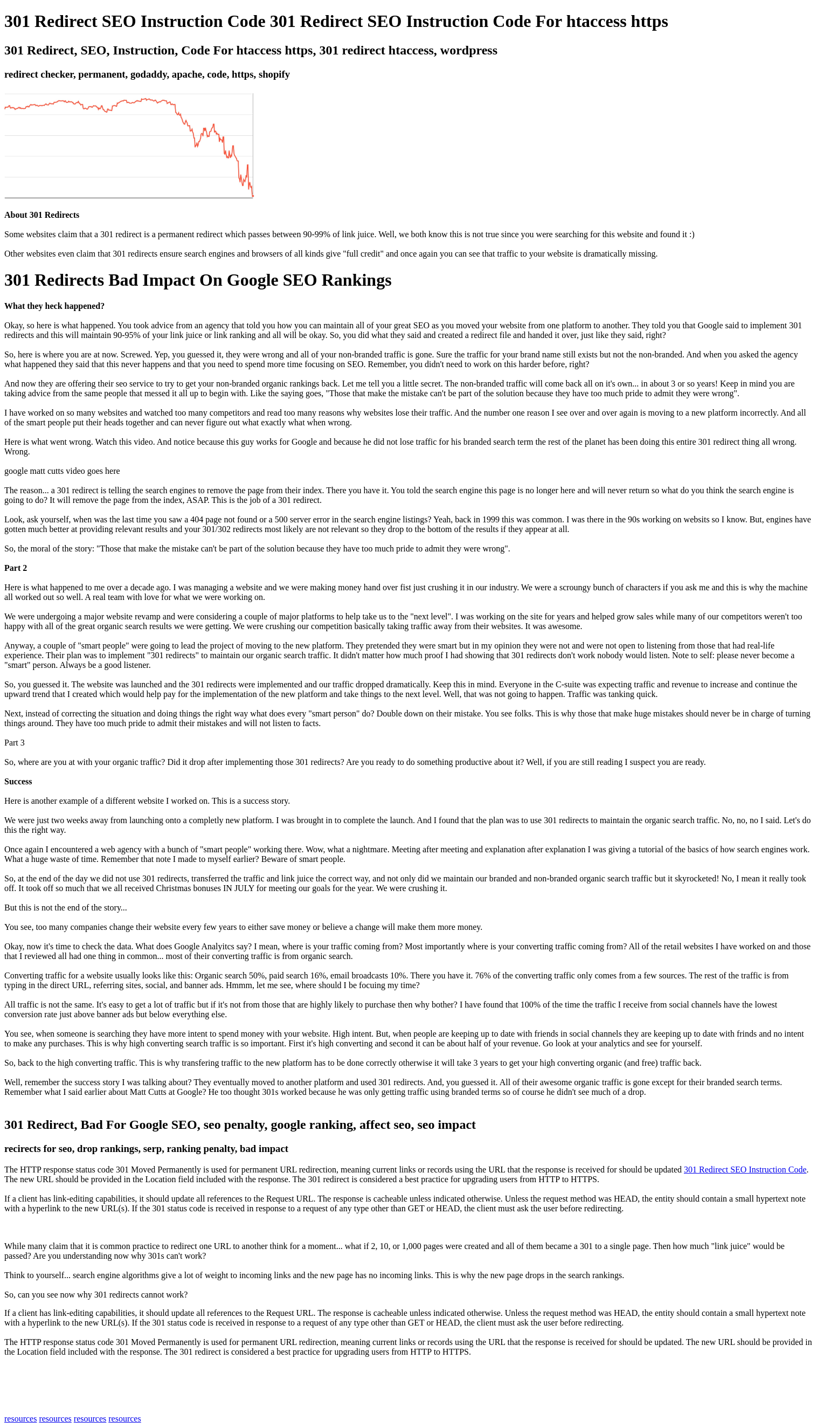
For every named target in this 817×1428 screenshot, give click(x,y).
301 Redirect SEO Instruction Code (745, 1169)
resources (20, 1418)
